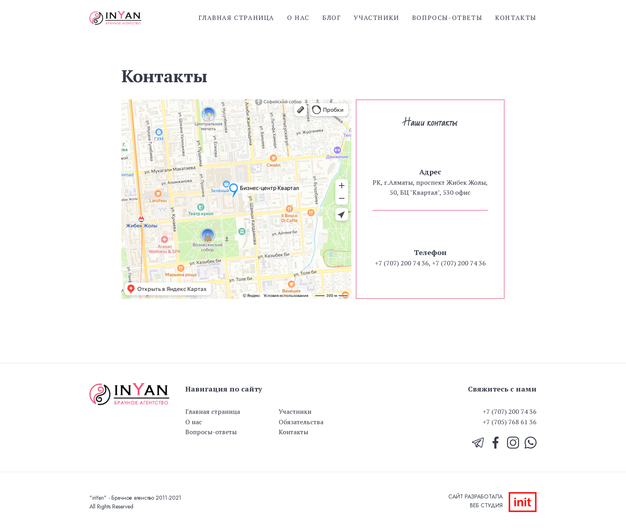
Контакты (516, 17)
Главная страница (236, 17)
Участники (376, 17)
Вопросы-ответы (447, 17)
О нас (298, 17)
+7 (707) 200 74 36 (510, 411)
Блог (331, 17)
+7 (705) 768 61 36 (510, 421)
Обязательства (301, 421)
